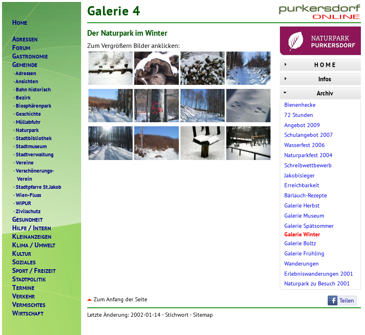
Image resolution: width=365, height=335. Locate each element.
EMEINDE (24, 65)
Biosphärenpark (31, 105)
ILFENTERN (31, 228)
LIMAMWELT (33, 245)
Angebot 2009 (302, 125)
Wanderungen (301, 263)
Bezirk (21, 97)
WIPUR (21, 203)
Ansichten (25, 81)
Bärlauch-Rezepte (305, 195)
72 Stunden (298, 115)
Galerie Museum (304, 215)
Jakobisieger (299, 175)
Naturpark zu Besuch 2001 (317, 283)
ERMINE (23, 287)
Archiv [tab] (307, 93)
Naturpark (25, 130)
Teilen (346, 300)
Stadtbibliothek (32, 138)
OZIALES (24, 262)
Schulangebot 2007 (308, 134)
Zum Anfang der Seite (117, 299)
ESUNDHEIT (27, 219)
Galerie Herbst (302, 205)
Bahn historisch (31, 89)
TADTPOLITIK (29, 279)
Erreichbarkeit (301, 185)
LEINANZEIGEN (32, 236)
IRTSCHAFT (27, 313)
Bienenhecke (300, 104)
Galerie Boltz (300, 243)
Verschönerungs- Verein (33, 174)
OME (19, 22)
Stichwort (177, 314)
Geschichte (26, 113)
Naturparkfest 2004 (308, 155)
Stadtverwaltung (33, 154)
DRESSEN (25, 39)
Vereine (23, 162)
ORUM (21, 47)
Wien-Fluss (26, 195)
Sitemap (203, 314)
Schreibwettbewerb (308, 165)
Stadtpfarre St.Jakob (36, 186)
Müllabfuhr (26, 121)
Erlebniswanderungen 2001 (318, 273)
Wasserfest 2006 (304, 145)
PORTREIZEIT (34, 270)
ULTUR (21, 253)
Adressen (24, 73)
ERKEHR (23, 296)
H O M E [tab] (308, 65)
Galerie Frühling (304, 253)
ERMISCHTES (28, 304)
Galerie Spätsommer (309, 225)
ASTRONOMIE (30, 56)
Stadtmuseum (29, 146)
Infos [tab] (306, 79)
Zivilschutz (26, 211)
